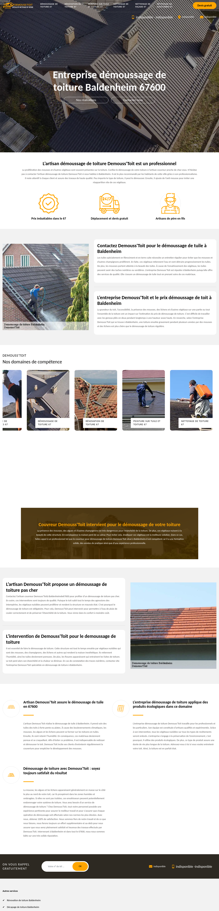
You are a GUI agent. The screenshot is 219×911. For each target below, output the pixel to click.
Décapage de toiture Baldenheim (23, 907)
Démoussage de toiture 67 (49, 5)
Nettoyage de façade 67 (142, 5)
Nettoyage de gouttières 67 (165, 5)
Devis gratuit (204, 5)
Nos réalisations (86, 100)
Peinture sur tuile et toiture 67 (98, 5)
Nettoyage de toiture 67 (121, 5)
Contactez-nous (133, 100)
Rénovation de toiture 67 (73, 5)
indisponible (144, 17)
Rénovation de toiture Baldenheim (24, 900)
